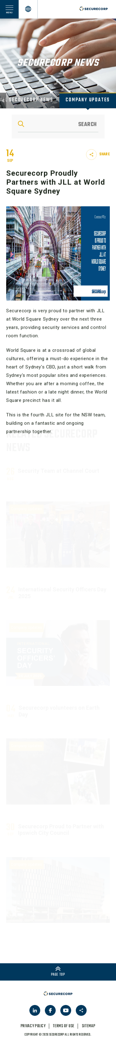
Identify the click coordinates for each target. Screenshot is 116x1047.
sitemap (88, 1026)
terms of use (64, 1026)
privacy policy (33, 1026)
